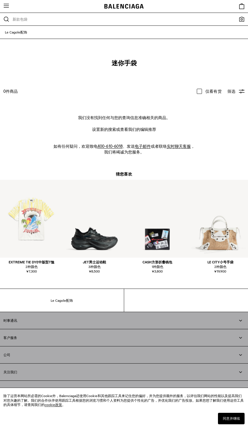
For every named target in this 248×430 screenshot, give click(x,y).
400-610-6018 (110, 146)
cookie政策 (53, 405)
